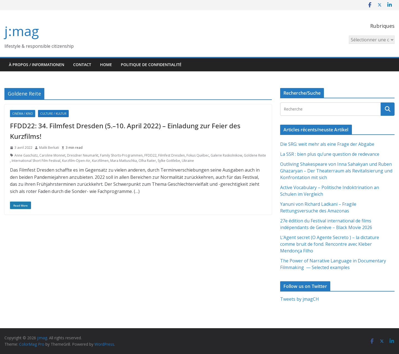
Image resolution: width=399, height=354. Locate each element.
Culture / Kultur (53, 114)
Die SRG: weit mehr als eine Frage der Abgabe (327, 144)
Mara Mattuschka (123, 160)
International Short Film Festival (36, 160)
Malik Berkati (49, 147)
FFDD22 (150, 155)
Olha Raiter (147, 160)
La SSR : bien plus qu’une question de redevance (329, 154)
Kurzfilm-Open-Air (76, 160)
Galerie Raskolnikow (226, 155)
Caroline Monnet (52, 155)
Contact (82, 64)
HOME (106, 64)
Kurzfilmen (100, 160)
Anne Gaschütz (26, 155)
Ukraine (188, 160)
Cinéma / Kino (22, 114)
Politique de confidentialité (151, 64)
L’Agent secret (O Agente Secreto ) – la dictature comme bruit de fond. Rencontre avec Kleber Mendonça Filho (329, 244)
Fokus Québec (197, 155)
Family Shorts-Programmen (121, 155)
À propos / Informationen (36, 64)
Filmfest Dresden (171, 155)
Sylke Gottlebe (169, 160)
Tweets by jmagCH (299, 299)
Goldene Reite (255, 155)
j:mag (21, 31)
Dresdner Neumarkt (82, 155)
